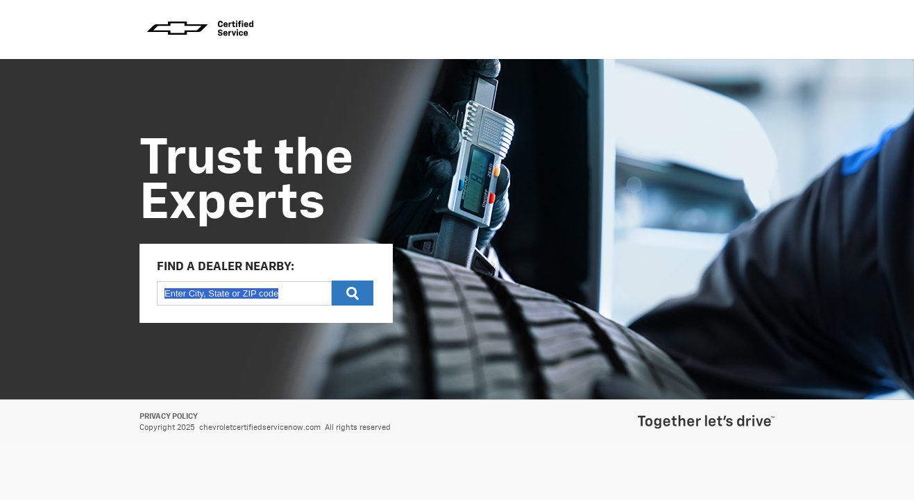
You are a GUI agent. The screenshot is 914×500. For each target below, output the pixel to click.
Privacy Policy (168, 416)
